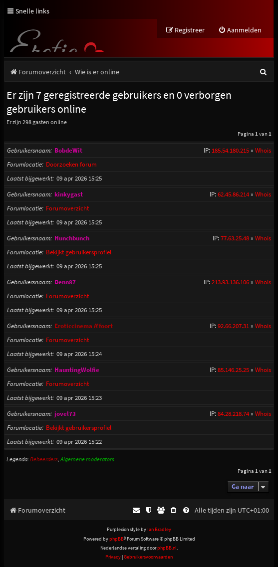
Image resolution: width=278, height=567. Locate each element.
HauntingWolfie (76, 370)
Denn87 (65, 282)
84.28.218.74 (233, 413)
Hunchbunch (71, 238)
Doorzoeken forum (71, 164)
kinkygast (68, 194)
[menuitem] (240, 30)
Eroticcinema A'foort (83, 326)
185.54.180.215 (230, 150)
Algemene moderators (87, 459)
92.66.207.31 (233, 326)
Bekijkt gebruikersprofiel (78, 252)
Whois (263, 150)
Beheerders (44, 459)
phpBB (116, 539)
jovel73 (65, 413)
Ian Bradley (159, 529)
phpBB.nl (167, 548)
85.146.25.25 (233, 370)
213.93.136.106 (230, 282)
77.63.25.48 (235, 238)
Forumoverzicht (67, 208)
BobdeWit (68, 150)
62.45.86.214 (233, 194)
